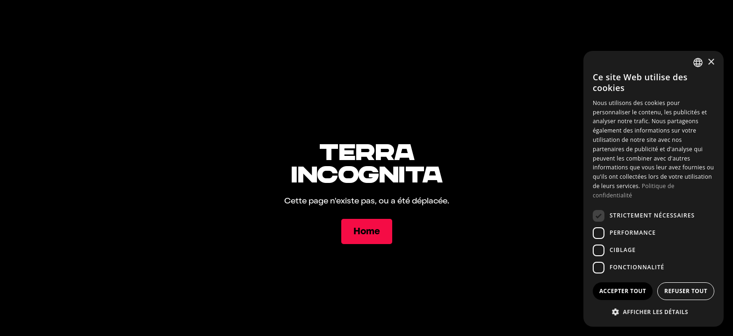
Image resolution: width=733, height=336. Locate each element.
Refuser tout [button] (685, 291)
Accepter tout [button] (622, 291)
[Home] (366, 231)
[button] (653, 311)
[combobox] (698, 62)
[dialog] (653, 189)
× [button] (710, 62)
